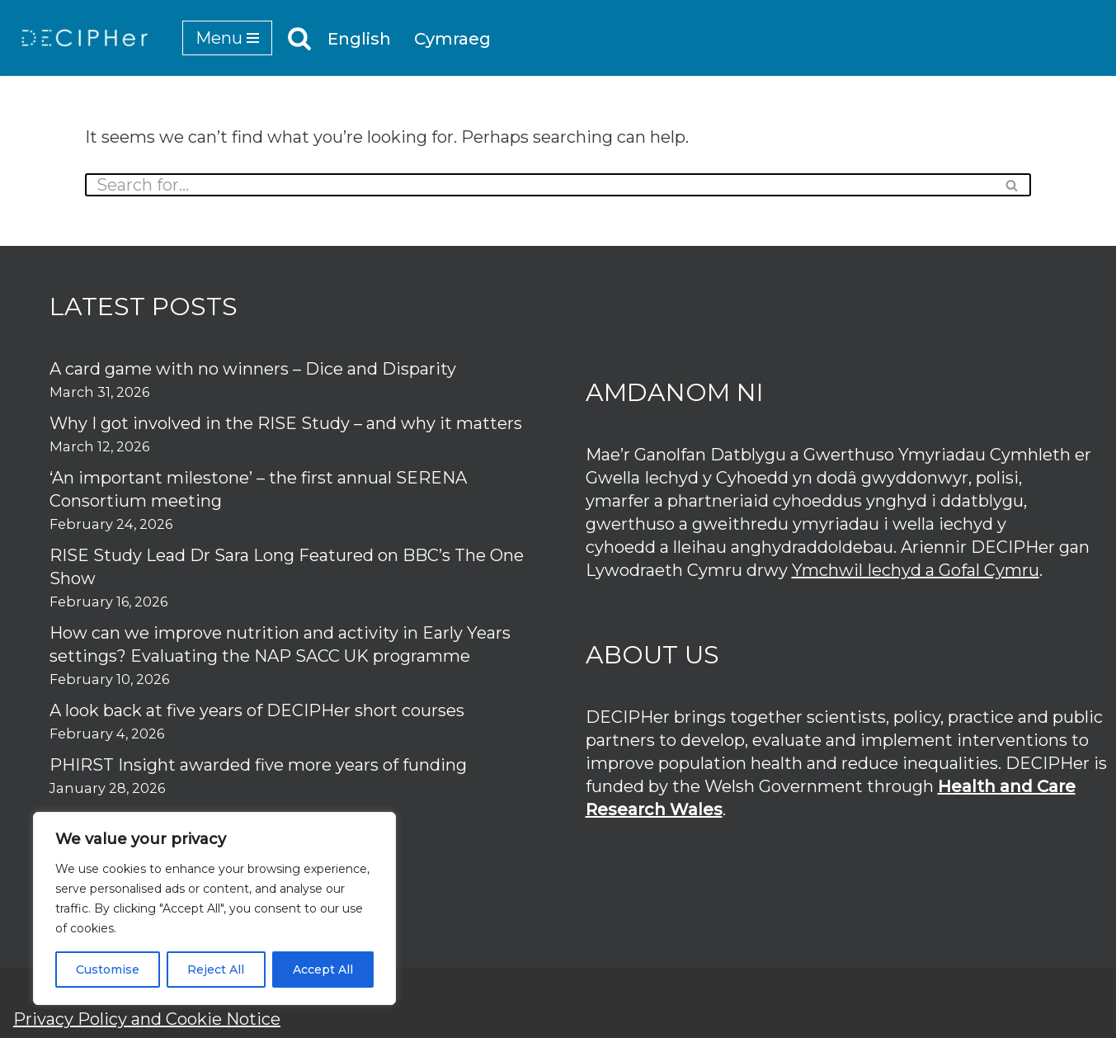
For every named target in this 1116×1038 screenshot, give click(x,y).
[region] (214, 908)
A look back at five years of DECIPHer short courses (256, 710)
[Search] (299, 38)
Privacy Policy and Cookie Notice (146, 1019)
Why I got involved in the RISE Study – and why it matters (285, 423)
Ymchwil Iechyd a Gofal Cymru (915, 570)
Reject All (215, 969)
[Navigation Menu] (227, 38)
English (359, 39)
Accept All (323, 969)
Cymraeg (452, 39)
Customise (107, 969)
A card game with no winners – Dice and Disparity (252, 369)
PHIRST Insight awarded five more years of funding (258, 765)
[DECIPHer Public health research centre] (85, 38)
